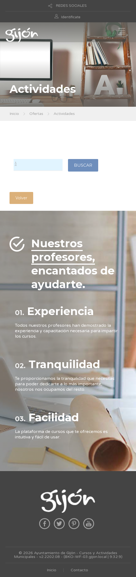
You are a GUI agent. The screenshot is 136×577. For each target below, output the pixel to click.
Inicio (14, 113)
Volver (21, 198)
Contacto (79, 570)
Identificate (71, 17)
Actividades (64, 113)
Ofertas (36, 113)
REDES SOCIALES (71, 6)
